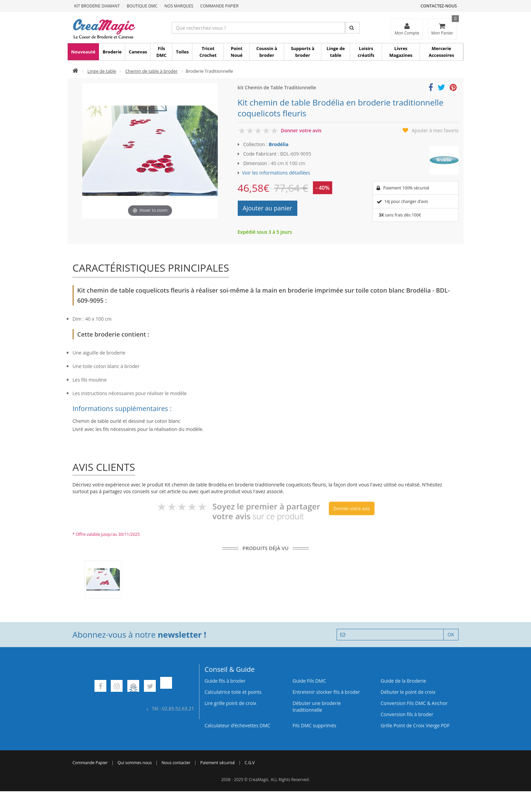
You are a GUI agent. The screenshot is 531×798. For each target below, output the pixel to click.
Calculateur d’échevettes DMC (237, 725)
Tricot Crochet (208, 51)
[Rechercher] (352, 27)
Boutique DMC (142, 6)
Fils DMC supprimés (314, 725)
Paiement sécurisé (217, 763)
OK (451, 634)
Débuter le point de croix (408, 692)
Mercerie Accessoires (441, 51)
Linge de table (335, 51)
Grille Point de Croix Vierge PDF (415, 725)
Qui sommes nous (135, 763)
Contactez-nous (439, 6)
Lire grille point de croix (230, 703)
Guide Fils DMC (309, 681)
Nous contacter (176, 763)
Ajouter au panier (267, 208)
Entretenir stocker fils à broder (326, 692)
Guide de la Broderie (403, 681)
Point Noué (236, 51)
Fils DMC (161, 51)
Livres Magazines (400, 51)
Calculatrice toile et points (233, 692)
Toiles (182, 52)
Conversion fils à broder (407, 714)
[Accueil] (75, 71)
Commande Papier (219, 6)
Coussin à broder (266, 51)
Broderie (112, 52)
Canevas (138, 52)
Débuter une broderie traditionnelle (317, 706)
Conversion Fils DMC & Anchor (414, 703)
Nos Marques (179, 6)
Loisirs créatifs (366, 51)
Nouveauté (83, 52)
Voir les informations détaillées (276, 172)
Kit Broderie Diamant (97, 6)
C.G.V (250, 763)
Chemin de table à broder (151, 71)
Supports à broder (302, 51)
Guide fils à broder (225, 681)
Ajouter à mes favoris (435, 130)
